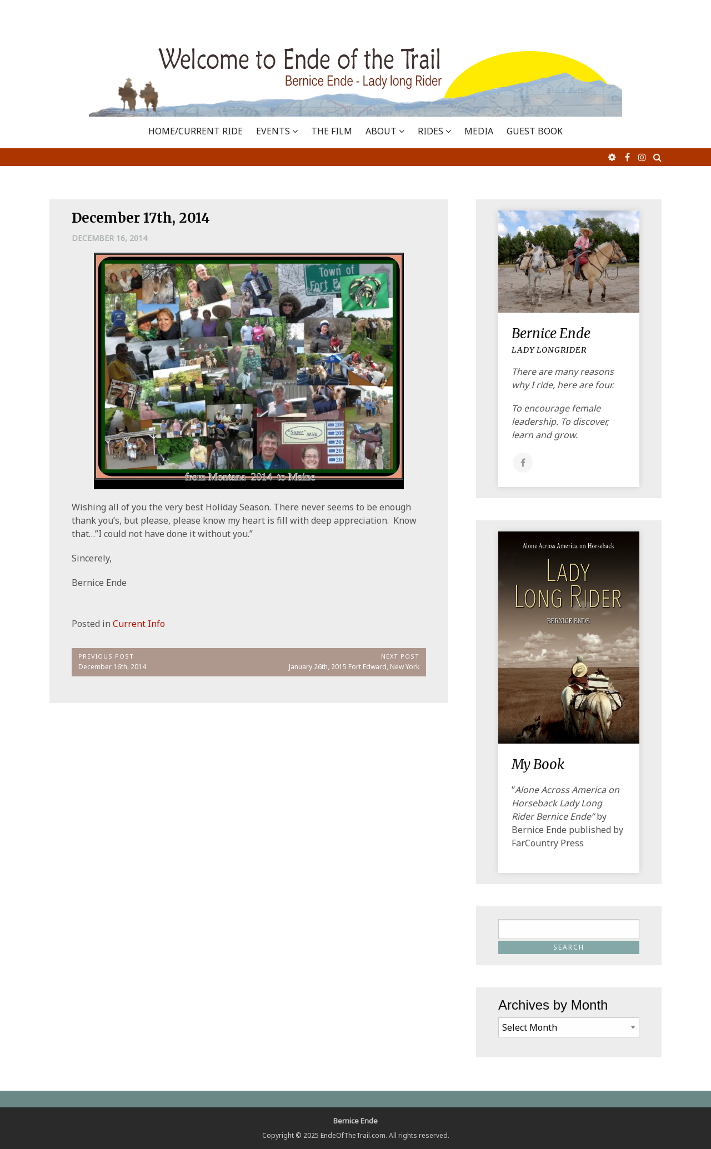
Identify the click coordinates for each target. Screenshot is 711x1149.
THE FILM (331, 131)
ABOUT (381, 131)
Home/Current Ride (195, 131)
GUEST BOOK (535, 131)
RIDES (430, 131)
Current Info (139, 624)
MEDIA (478, 131)
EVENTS (273, 131)
